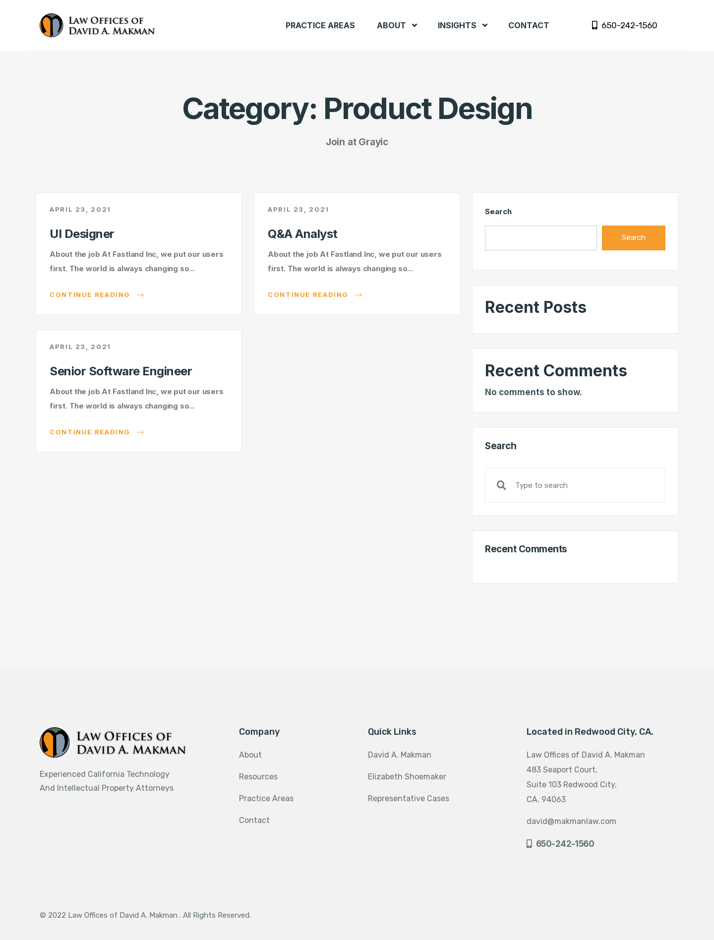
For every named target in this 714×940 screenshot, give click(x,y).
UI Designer (82, 234)
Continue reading (97, 295)
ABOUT (397, 25)
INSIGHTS (462, 25)
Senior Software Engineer (121, 371)
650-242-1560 (624, 25)
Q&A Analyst (303, 234)
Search (498, 211)
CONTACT (528, 25)
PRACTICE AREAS (320, 25)
